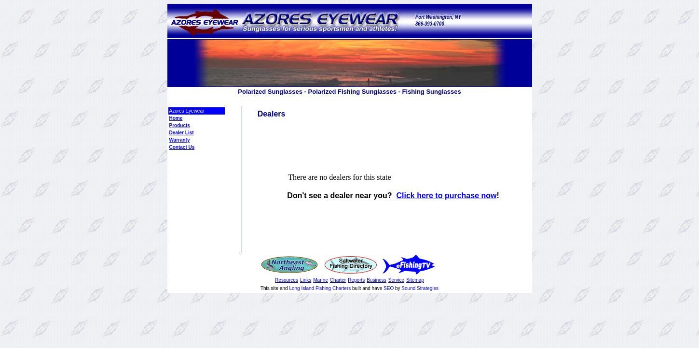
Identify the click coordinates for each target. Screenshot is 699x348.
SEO (389, 288)
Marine (320, 280)
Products (179, 125)
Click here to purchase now (446, 195)
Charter (338, 280)
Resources (286, 280)
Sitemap (415, 280)
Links (305, 280)
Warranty (179, 140)
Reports (356, 280)
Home (176, 118)
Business (376, 280)
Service (396, 280)
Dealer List (181, 132)
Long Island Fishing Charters (320, 288)
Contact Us (182, 147)
